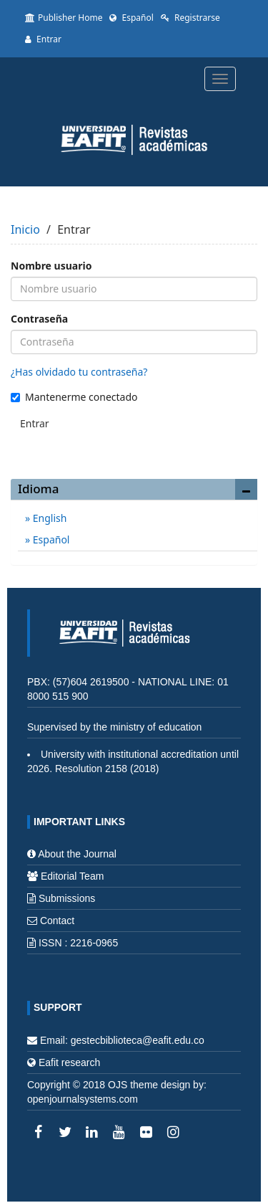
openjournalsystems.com (82, 1099)
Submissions (67, 898)
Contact (57, 920)
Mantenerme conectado (74, 397)
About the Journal (77, 854)
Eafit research (69, 1062)
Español (131, 17)
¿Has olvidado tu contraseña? (79, 372)
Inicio (25, 229)
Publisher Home (63, 17)
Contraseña (39, 318)
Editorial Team (72, 876)
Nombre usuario (51, 265)
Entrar (43, 39)
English (48, 518)
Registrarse (190, 17)
